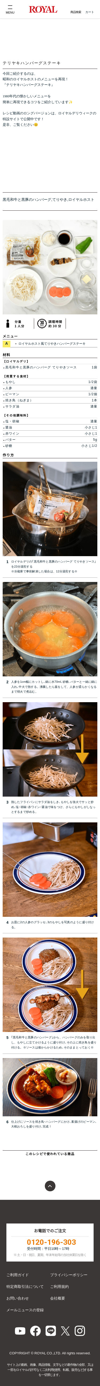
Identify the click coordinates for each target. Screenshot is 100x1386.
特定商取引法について (25, 1286)
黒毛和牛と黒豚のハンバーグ (27, 199)
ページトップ (50, 1186)
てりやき (59, 199)
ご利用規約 (59, 1286)
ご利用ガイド (17, 1275)
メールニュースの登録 (25, 1310)
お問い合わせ (17, 1298)
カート (89, 12)
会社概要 (57, 1298)
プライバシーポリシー (68, 1275)
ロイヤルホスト (81, 199)
